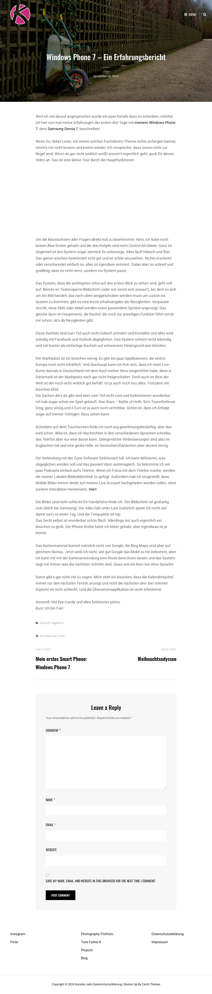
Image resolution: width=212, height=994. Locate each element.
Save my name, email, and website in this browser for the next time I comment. (100, 880)
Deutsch (45, 623)
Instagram (17, 934)
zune (61, 636)
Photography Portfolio (97, 934)
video (48, 636)
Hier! (93, 489)
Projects (87, 950)
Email (50, 824)
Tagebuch (57, 623)
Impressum (160, 942)
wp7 (55, 636)
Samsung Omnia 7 (63, 129)
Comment (53, 730)
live (42, 636)
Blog (84, 958)
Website (51, 849)
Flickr (14, 942)
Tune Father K (91, 942)
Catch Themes (151, 984)
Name (50, 799)
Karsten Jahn (84, 984)
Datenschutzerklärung (168, 934)
